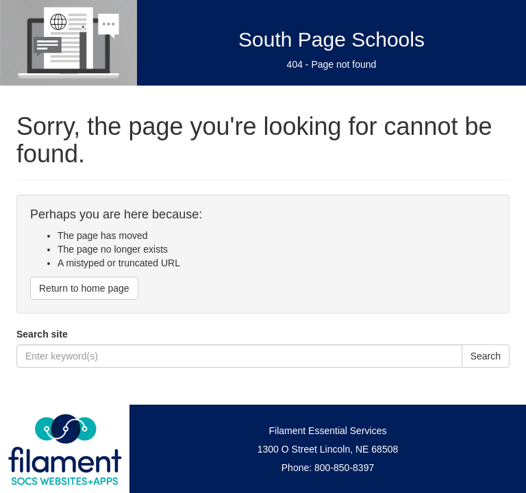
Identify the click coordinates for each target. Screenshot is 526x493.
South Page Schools (331, 39)
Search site (42, 334)
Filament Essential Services (328, 430)
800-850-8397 (344, 467)
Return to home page (84, 288)
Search (486, 356)
